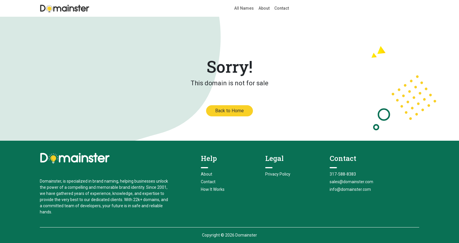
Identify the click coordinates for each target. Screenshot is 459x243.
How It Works (213, 189)
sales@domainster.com (351, 181)
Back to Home (229, 110)
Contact (281, 8)
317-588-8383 (343, 174)
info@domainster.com (350, 189)
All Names (244, 8)
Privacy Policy (277, 174)
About (264, 8)
